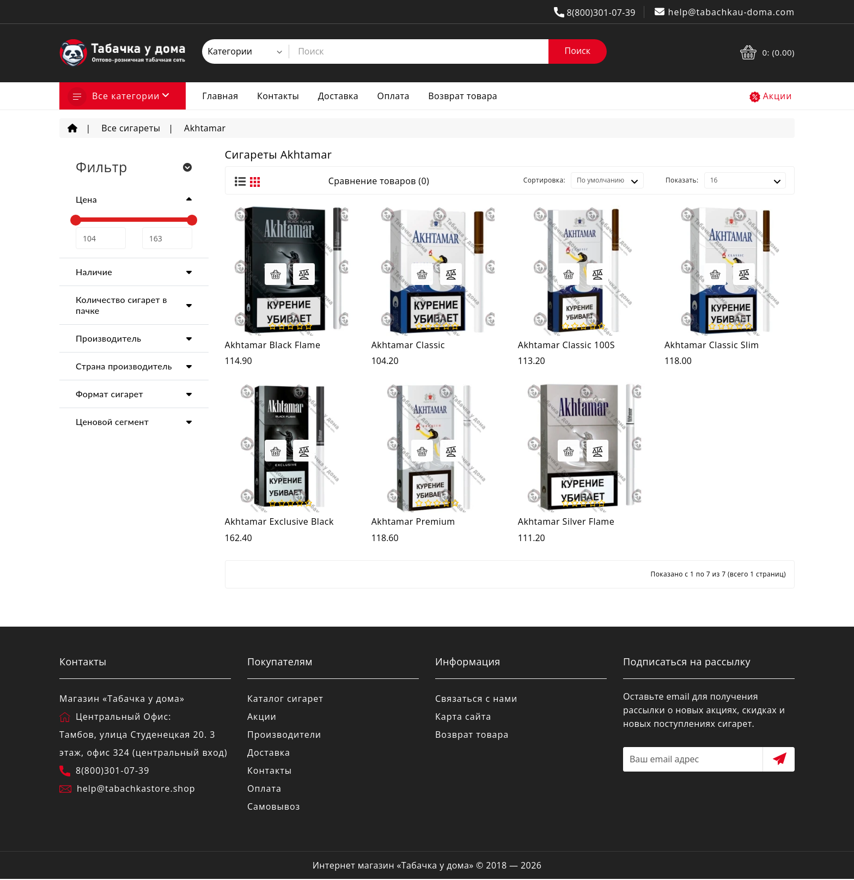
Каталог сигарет (285, 699)
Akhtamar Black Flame (273, 345)
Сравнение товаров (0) (378, 181)
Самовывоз (273, 806)
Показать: (682, 180)
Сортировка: (544, 180)
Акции (777, 96)
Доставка (338, 96)
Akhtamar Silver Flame (566, 521)
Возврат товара (462, 96)
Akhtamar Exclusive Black (279, 521)
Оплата (393, 96)
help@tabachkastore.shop (136, 788)
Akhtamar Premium (413, 521)
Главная (220, 96)
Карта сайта (463, 717)
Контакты (278, 96)
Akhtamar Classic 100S (566, 345)
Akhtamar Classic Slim (711, 345)
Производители (284, 735)
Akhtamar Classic (408, 345)
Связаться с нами (476, 699)
